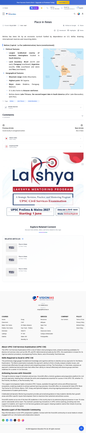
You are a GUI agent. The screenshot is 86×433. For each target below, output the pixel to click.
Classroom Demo (46, 331)
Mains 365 (24, 336)
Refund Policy (80, 325)
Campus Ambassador (47, 333)
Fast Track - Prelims (26, 328)
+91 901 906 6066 (54, 9)
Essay (22, 319)
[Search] (74, 13)
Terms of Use (80, 319)
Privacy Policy (80, 322)
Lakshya (4, 333)
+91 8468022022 (43, 305)
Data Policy (79, 328)
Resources (44, 319)
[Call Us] (47, 8)
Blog (42, 328)
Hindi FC (23, 331)
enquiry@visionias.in (43, 309)
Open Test (44, 325)
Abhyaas (43, 322)
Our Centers (64, 319)
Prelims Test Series (7, 328)
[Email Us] (67, 8)
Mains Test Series (7, 325)
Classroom (5, 322)
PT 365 (23, 333)
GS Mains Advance (26, 325)
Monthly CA (24, 339)
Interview (4, 331)
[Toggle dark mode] (42, 8)
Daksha (4, 336)
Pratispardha (44, 336)
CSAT (22, 322)
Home (3, 319)
